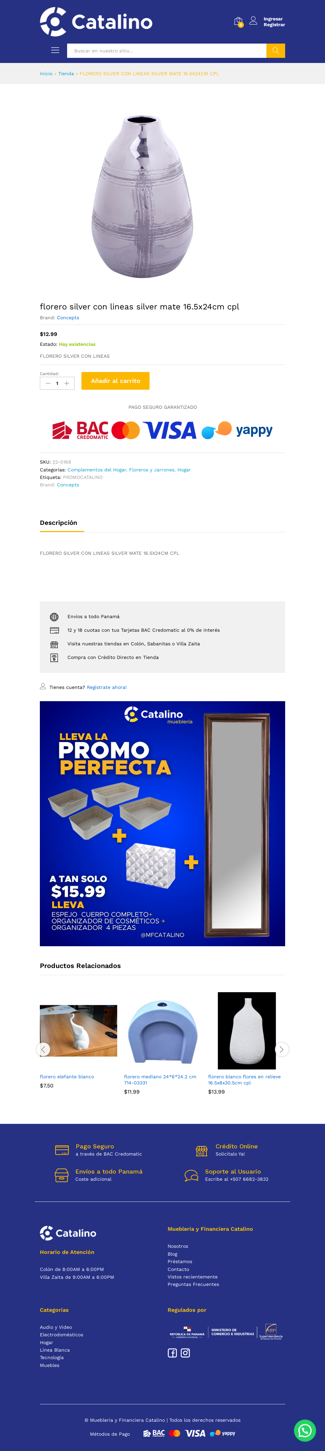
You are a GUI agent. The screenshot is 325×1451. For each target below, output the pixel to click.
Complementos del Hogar (96, 469)
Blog (172, 1254)
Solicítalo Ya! (230, 1154)
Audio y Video (56, 1327)
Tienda (66, 73)
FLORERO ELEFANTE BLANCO (67, 1076)
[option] (78, 1045)
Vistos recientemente (193, 1276)
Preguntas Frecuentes (193, 1284)
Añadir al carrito (115, 380)
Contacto (178, 1269)
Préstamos (180, 1261)
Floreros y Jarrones (151, 469)
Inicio (46, 73)
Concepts (68, 317)
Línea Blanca (55, 1350)
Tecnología (52, 1357)
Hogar (184, 469)
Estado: (48, 344)
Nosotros (178, 1246)
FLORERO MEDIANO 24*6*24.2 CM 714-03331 (160, 1079)
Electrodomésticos (61, 1334)
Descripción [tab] (58, 522)
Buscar (275, 51)
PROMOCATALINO (83, 477)
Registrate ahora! (107, 687)
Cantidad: (49, 374)
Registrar (274, 24)
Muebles (49, 1365)
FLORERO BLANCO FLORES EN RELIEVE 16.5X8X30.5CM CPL (244, 1079)
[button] (305, 1432)
